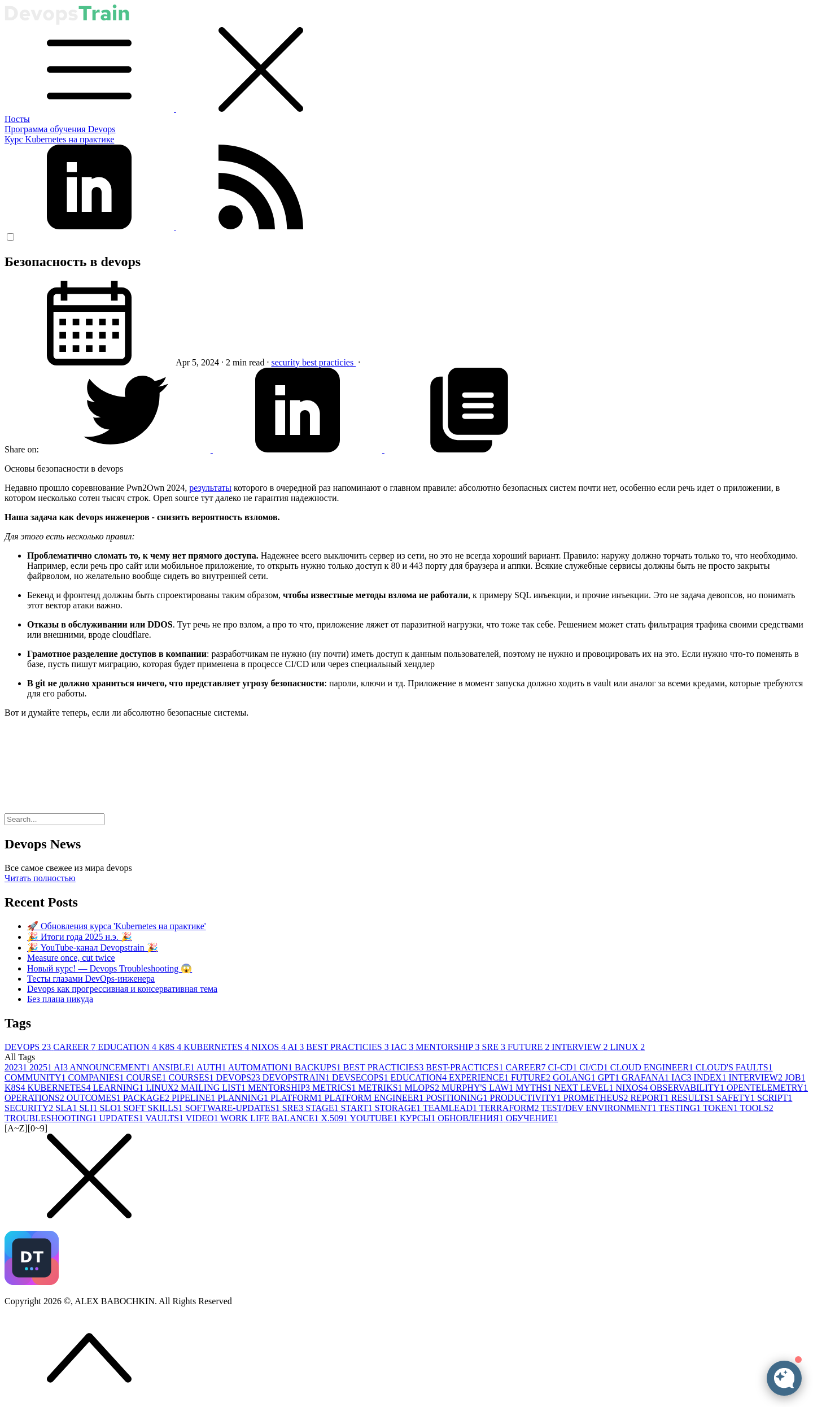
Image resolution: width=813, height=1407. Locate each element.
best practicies (329, 362)
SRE (495, 1047)
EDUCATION (128, 1047)
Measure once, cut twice (71, 957)
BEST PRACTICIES (348, 1047)
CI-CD (564, 1067)
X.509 (335, 1118)
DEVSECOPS (361, 1077)
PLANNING (243, 1098)
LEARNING (119, 1087)
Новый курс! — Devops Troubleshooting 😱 (109, 968)
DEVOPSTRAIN (297, 1077)
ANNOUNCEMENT (110, 1067)
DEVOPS (29, 1047)
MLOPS (423, 1087)
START (357, 1108)
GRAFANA (646, 1077)
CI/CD (594, 1067)
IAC (403, 1047)
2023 (17, 1067)
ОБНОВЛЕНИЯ (471, 1118)
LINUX (627, 1047)
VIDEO (203, 1118)
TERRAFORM (510, 1108)
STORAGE (399, 1108)
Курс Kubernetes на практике (59, 139)
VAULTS (166, 1118)
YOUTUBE (374, 1118)
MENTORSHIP (449, 1047)
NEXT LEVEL (584, 1087)
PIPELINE (194, 1098)
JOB (795, 1077)
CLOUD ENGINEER (653, 1067)
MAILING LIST (214, 1087)
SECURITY (30, 1108)
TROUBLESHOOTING (52, 1118)
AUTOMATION (261, 1067)
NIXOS (269, 1047)
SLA (67, 1108)
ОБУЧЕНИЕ (532, 1118)
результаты (210, 488)
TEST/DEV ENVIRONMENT (599, 1108)
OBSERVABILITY (688, 1087)
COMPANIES (97, 1077)
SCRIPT (774, 1098)
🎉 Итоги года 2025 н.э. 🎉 (79, 937)
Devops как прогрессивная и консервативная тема (122, 989)
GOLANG (575, 1077)
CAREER (75, 1047)
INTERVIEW (581, 1047)
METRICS (335, 1087)
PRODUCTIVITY (526, 1098)
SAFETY (736, 1098)
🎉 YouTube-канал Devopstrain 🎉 (92, 947)
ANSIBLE (174, 1067)
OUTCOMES (95, 1098)
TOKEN (721, 1108)
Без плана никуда (60, 999)
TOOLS (756, 1108)
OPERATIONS (36, 1098)
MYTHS (534, 1087)
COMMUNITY (36, 1077)
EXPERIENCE (480, 1077)
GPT (610, 1077)
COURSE (147, 1077)
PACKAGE (147, 1098)
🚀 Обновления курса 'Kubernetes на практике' (116, 926)
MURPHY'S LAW (478, 1087)
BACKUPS (319, 1067)
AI (296, 1047)
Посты (17, 119)
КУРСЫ (419, 1118)
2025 (41, 1067)
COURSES (192, 1077)
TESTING (681, 1108)
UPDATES (122, 1118)
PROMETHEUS (597, 1098)
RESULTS (693, 1098)
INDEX (711, 1077)
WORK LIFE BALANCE (270, 1118)
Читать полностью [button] (40, 878)
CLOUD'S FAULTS (734, 1067)
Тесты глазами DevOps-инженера (91, 978)
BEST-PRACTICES (465, 1067)
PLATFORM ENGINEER (375, 1098)
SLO (111, 1108)
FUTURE (530, 1047)
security (286, 362)
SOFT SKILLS (154, 1108)
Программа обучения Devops (60, 129)
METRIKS (381, 1087)
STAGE (322, 1108)
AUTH (212, 1067)
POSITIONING (457, 1098)
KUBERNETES (217, 1047)
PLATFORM (297, 1098)
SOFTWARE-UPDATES (233, 1108)
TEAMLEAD (451, 1108)
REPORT (650, 1098)
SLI (89, 1108)
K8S (171, 1047)
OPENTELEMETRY (767, 1087)
